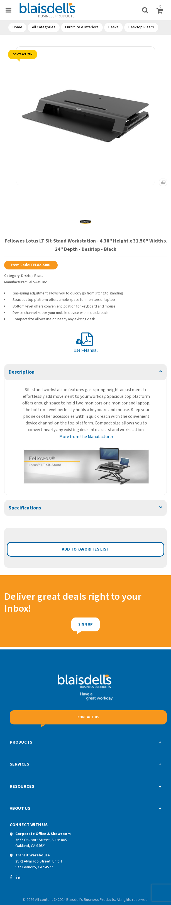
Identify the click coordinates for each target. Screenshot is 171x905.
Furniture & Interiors (82, 27)
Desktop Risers (141, 27)
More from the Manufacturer (86, 437)
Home (17, 27)
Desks (113, 27)
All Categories (43, 27)
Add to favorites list (85, 549)
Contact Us (88, 717)
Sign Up (75, 624)
